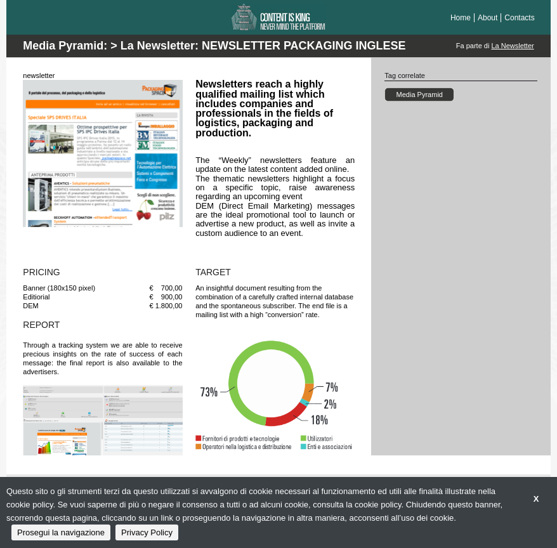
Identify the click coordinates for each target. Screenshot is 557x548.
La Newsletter (512, 45)
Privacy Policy (147, 532)
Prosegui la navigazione (61, 532)
